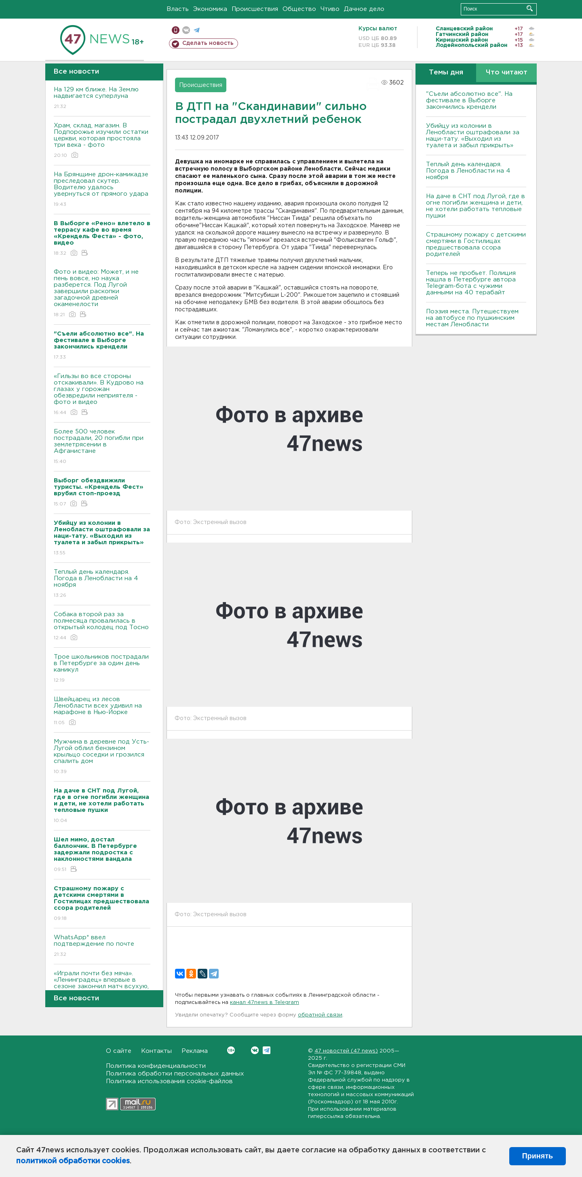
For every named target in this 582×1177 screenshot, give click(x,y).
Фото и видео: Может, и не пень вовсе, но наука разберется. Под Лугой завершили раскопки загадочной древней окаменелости (102, 293)
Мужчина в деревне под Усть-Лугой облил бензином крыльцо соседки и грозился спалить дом (102, 757)
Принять (537, 1156)
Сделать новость (208, 43)
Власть (178, 9)
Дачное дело (364, 9)
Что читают (506, 73)
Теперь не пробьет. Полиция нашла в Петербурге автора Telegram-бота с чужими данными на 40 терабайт (471, 282)
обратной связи (320, 1015)
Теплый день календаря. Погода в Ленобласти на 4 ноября (102, 584)
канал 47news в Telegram (264, 1002)
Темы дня (446, 73)
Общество (299, 9)
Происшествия (255, 9)
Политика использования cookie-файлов (169, 1081)
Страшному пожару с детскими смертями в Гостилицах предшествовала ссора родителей (476, 244)
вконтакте (186, 30)
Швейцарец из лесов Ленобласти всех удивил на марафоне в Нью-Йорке (102, 711)
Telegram (266, 1050)
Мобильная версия (175, 30)
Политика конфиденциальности (156, 1066)
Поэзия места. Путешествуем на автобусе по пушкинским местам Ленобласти (472, 318)
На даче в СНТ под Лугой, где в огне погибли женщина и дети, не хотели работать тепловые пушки (475, 206)
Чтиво (330, 9)
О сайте (118, 1051)
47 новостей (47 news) (346, 1051)
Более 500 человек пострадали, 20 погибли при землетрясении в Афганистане (102, 447)
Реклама (194, 1051)
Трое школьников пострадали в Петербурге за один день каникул (102, 669)
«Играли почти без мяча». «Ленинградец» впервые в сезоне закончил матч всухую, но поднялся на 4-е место (102, 989)
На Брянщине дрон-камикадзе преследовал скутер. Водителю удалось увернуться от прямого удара (102, 190)
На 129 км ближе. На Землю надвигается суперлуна (102, 98)
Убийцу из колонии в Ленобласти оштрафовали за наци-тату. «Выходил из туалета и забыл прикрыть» (472, 135)
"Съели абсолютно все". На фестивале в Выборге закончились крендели (469, 100)
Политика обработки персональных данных (175, 1073)
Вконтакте (231, 1050)
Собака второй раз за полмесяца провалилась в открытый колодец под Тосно (102, 626)
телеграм (196, 30)
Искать (530, 8)
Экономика (210, 9)
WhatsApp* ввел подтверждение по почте (102, 946)
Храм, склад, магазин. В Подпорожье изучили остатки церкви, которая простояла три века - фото (102, 141)
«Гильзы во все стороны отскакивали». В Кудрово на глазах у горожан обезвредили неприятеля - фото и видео (102, 395)
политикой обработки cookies (73, 1161)
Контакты (156, 1051)
